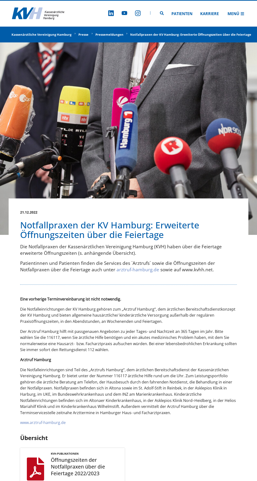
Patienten (182, 13)
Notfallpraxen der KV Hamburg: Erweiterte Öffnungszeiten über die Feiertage (190, 34)
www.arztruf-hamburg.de (43, 422)
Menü (236, 13)
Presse (83, 34)
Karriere (209, 13)
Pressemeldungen (109, 34)
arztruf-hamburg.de (138, 269)
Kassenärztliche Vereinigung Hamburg (41, 34)
